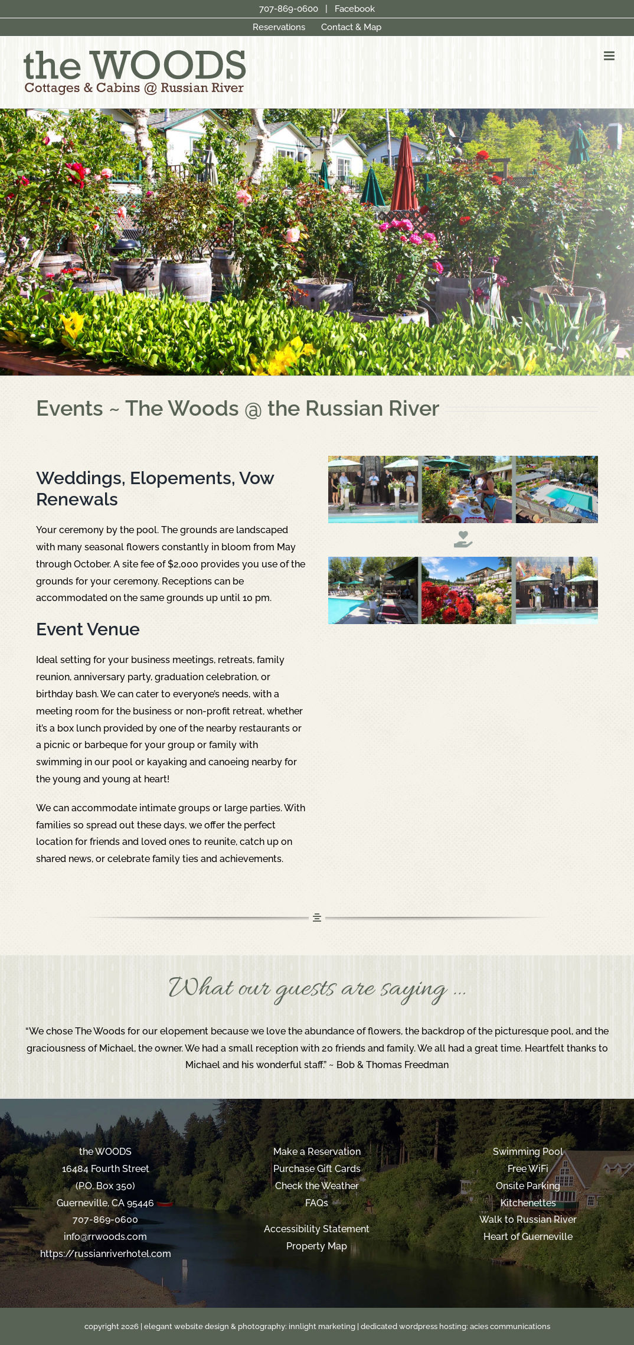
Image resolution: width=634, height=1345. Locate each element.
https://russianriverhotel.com (105, 1253)
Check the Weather (317, 1185)
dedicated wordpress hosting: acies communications (455, 1326)
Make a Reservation (317, 1151)
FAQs (316, 1203)
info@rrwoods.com (105, 1236)
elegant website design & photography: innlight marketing (249, 1326)
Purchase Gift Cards (317, 1168)
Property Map (316, 1246)
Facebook (355, 9)
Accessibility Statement (317, 1229)
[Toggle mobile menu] (610, 56)
